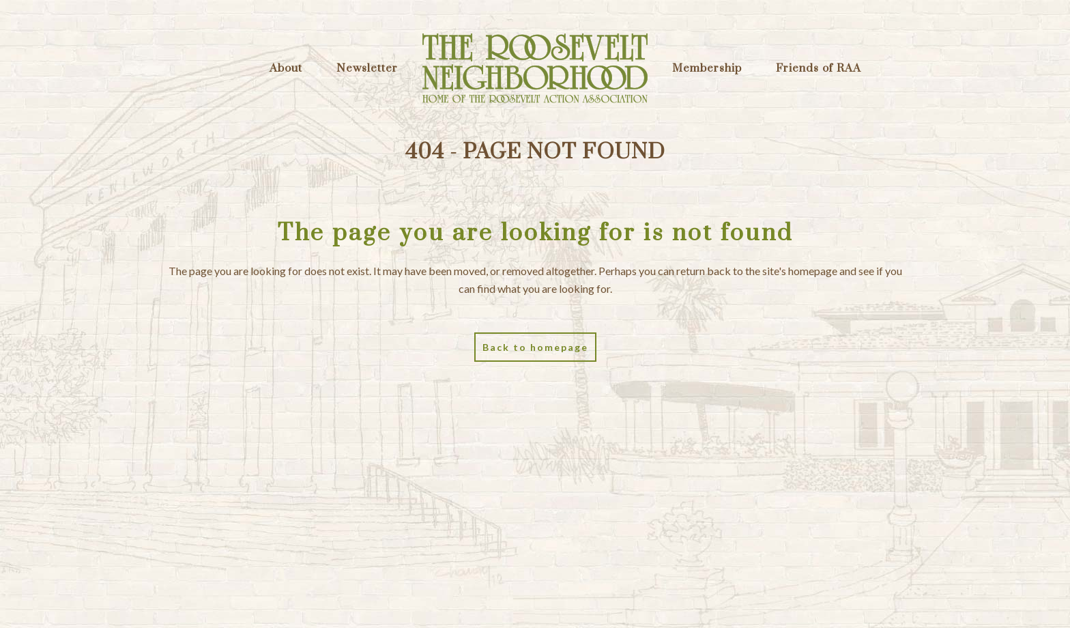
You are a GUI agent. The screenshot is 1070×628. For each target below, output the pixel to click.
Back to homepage (535, 347)
